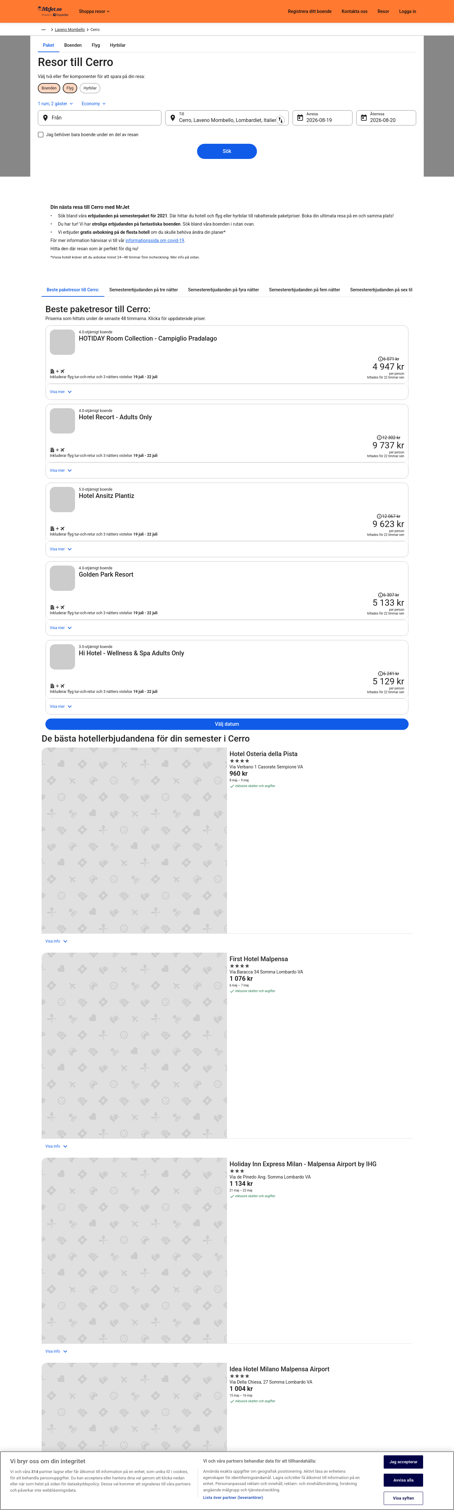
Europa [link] (79, 30)
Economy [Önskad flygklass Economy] (388, 102)
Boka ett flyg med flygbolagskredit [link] (327, 1416)
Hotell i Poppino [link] (59, 1341)
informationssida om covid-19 (154, 243)
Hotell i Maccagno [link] (62, 1329)
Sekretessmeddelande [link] (187, 1395)
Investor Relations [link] (53, 1436)
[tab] (191, 57)
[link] (90, 1228)
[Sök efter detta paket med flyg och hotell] (316, 381)
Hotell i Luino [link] (241, 1317)
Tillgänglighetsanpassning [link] (190, 1446)
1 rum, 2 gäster (350, 102)
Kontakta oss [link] (310, 1395)
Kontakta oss (355, 11)
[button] (227, 1255)
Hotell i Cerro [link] (57, 1293)
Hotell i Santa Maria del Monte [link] (258, 1341)
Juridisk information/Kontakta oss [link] (196, 1456)
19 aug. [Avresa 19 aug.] (309, 123)
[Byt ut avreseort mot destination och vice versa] (170, 120)
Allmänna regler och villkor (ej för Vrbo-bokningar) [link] (209, 1426)
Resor (383, 11)
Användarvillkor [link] (181, 1416)
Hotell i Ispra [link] (56, 1305)
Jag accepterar (403, 1467)
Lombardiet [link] (116, 30)
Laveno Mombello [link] (147, 30)
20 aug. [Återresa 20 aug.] (368, 123)
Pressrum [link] (46, 1426)
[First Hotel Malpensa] (227, 959)
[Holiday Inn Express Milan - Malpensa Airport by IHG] (351, 959)
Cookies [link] (175, 1406)
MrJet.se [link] (45, 30)
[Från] (109, 120)
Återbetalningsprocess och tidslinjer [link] (329, 1426)
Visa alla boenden (227, 1176)
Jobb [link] (42, 1395)
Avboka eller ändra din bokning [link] (324, 1406)
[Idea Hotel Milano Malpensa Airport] (102, 1087)
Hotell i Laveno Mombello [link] (69, 1317)
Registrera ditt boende (309, 11)
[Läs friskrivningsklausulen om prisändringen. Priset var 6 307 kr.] (357, 671)
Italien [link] (96, 30)
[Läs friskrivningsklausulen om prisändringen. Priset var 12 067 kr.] (356, 560)
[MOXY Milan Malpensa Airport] (227, 1087)
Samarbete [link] (47, 1416)
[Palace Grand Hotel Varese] (351, 1087)
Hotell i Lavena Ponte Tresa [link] (255, 1305)
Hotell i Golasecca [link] (247, 1293)
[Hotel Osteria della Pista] (102, 959)
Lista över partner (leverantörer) (233, 1503)
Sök (227, 154)
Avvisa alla (403, 1485)
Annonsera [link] (47, 1446)
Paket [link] (63, 30)
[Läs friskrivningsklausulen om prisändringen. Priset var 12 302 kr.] (356, 449)
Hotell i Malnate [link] (244, 1329)
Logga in (407, 11)
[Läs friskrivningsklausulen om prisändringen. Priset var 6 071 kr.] (390, 336)
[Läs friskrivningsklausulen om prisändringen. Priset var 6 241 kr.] (357, 781)
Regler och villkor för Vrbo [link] (189, 1436)
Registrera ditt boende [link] (56, 1406)
